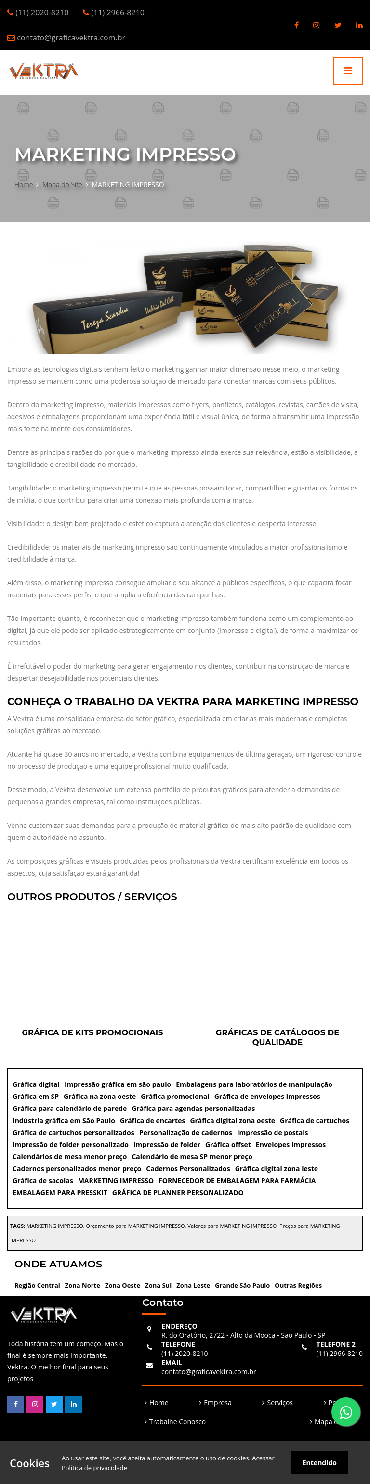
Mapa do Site (62, 184)
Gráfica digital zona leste (276, 1168)
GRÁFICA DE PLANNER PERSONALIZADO (178, 1192)
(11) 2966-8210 (340, 1349)
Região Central (37, 1285)
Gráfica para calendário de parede (70, 1108)
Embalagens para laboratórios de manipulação (254, 1084)
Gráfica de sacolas (43, 1180)
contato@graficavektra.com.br (208, 1367)
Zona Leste (193, 1285)
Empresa (217, 1402)
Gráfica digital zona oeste (232, 1120)
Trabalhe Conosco (177, 1421)
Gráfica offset (228, 1144)
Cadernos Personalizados (188, 1168)
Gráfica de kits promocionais (92, 1032)
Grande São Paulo (242, 1285)
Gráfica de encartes (152, 1120)
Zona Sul (158, 1285)
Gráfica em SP (36, 1096)
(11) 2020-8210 (184, 1349)
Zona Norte (82, 1285)
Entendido (320, 1462)
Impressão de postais (272, 1132)
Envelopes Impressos (291, 1144)
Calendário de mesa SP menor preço (192, 1156)
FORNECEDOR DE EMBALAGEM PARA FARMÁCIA (237, 1180)
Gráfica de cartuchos (314, 1120)
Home (23, 184)
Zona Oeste (122, 1285)
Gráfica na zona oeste (100, 1096)
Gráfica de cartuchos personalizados (73, 1132)
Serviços (280, 1402)
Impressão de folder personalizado (71, 1144)
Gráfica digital (36, 1084)
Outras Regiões (298, 1285)
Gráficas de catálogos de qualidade (277, 1037)
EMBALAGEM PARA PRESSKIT (60, 1192)
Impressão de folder (166, 1144)
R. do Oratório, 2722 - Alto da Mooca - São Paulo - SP (243, 1330)
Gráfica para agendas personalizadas (193, 1108)
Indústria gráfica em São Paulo (64, 1120)
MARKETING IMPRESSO (116, 1180)
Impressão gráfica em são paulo (118, 1084)
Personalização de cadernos (185, 1132)
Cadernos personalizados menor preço (77, 1168)
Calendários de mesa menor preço (70, 1156)
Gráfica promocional (175, 1096)
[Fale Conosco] (345, 1411)
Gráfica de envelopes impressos (267, 1096)
